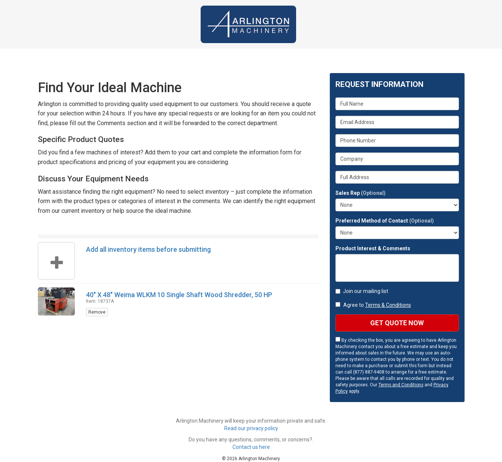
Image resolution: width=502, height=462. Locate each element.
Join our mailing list (361, 291)
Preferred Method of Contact (384, 221)
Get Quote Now (397, 323)
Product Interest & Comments (372, 248)
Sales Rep (360, 193)
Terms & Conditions (388, 305)
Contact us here (251, 447)
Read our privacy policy (251, 428)
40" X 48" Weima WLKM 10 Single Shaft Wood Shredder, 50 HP (179, 295)
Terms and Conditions (400, 384)
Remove (97, 312)
